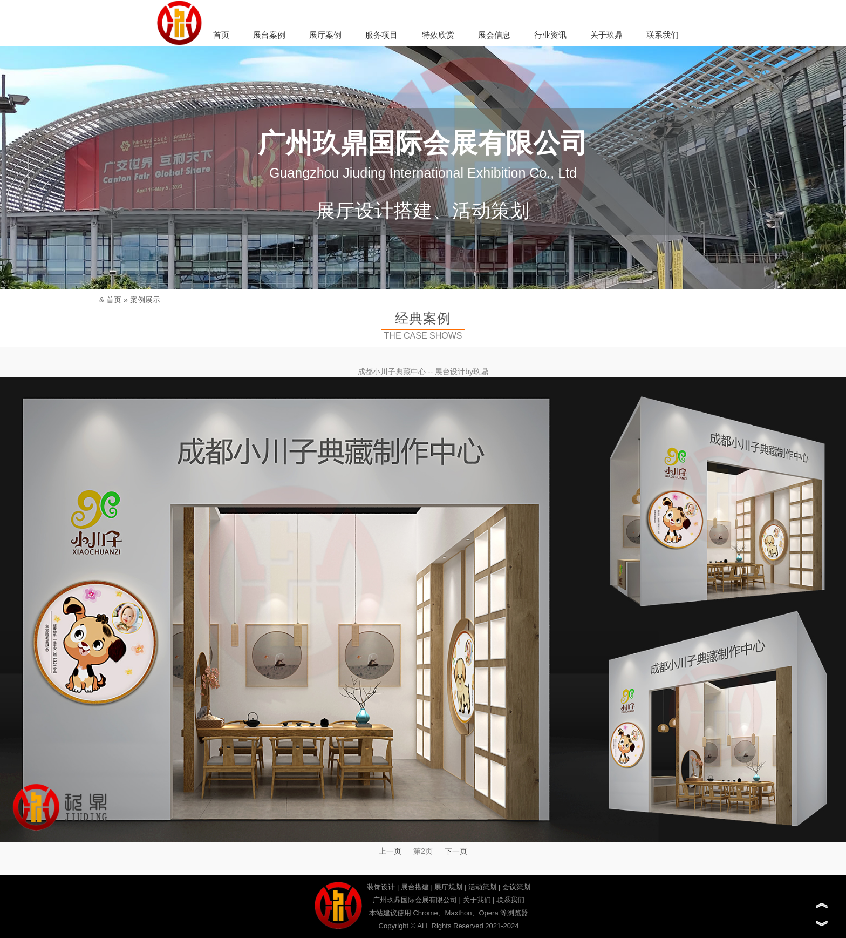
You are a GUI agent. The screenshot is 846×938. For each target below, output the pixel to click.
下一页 (456, 851)
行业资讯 (550, 34)
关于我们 (477, 900)
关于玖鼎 (606, 34)
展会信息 (494, 34)
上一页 (390, 851)
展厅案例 (325, 34)
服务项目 (381, 34)
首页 (221, 34)
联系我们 (662, 34)
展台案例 (269, 34)
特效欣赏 (438, 34)
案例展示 (145, 299)
